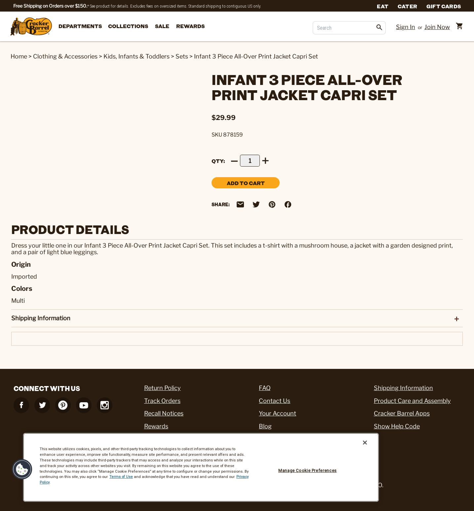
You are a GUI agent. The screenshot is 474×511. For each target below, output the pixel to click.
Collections (128, 25)
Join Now (437, 26)
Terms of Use (121, 476)
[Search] (349, 27)
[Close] (365, 442)
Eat (382, 6)
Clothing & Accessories (65, 56)
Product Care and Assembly (412, 400)
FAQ (265, 387)
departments (80, 25)
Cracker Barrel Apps (402, 413)
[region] (201, 467)
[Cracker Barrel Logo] (31, 27)
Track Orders (162, 400)
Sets (182, 56)
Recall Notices (163, 413)
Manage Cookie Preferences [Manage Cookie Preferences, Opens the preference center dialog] (307, 470)
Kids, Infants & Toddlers (136, 56)
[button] (22, 469)
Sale (162, 25)
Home (19, 56)
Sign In (405, 26)
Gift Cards (443, 6)
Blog (265, 426)
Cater (407, 6)
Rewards (190, 25)
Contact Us (274, 400)
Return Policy (162, 387)
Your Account (277, 413)
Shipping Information (403, 387)
